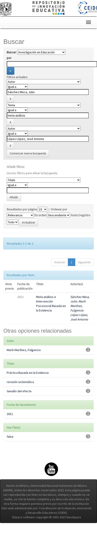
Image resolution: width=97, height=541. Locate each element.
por (9, 58)
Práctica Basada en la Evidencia (28, 373)
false (10, 437)
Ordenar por (59, 209)
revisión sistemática (20, 382)
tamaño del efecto (19, 391)
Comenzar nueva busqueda (28, 153)
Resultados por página (22, 209)
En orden (40, 215)
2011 (10, 414)
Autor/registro (80, 215)
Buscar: (12, 52)
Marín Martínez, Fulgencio (78, 305)
